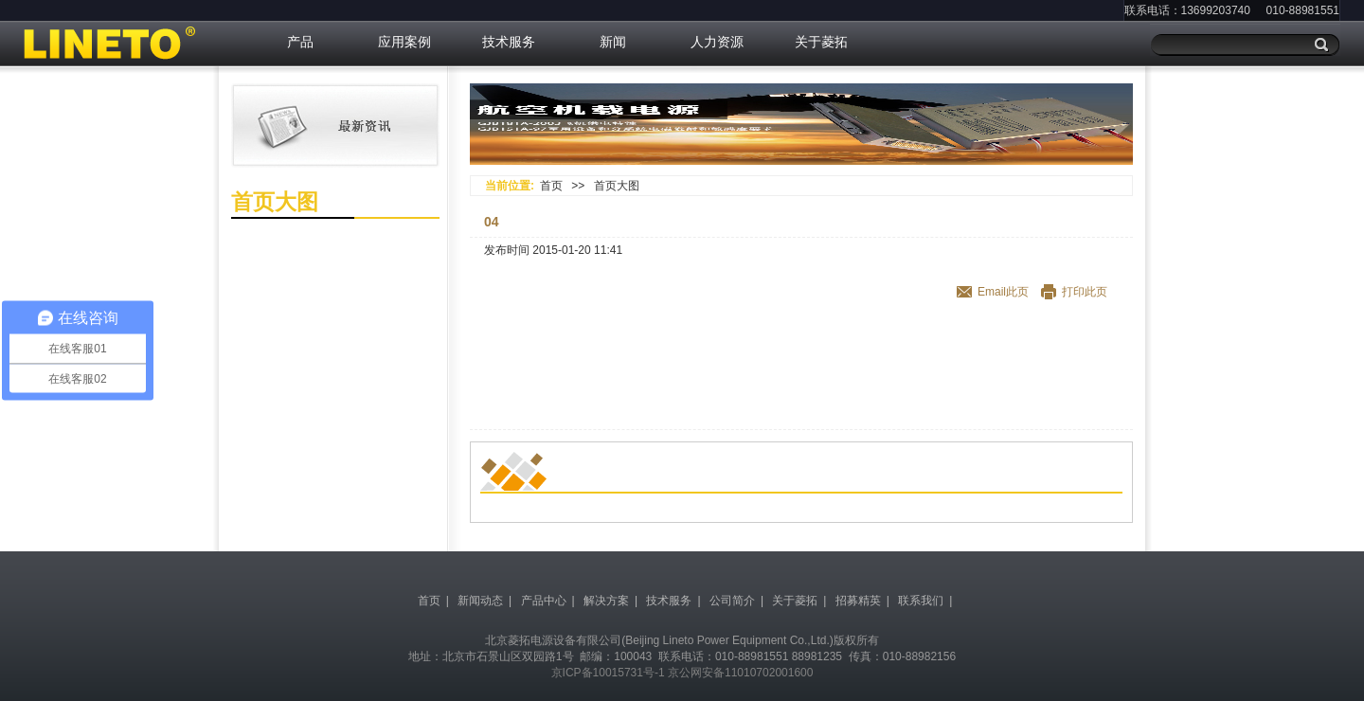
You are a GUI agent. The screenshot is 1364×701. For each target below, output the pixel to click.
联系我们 (920, 600)
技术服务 (508, 41)
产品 (300, 41)
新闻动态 (480, 600)
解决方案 (606, 600)
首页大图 (616, 185)
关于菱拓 (821, 41)
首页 (551, 185)
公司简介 (732, 600)
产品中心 (543, 600)
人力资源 (717, 41)
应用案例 (404, 41)
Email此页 (1003, 291)
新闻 (613, 41)
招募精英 (858, 600)
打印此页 (1084, 291)
